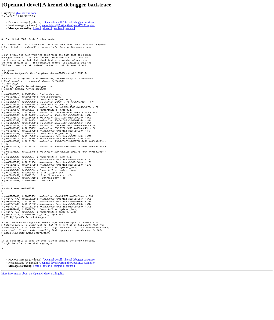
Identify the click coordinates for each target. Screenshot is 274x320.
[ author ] (69, 28)
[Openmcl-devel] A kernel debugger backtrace (69, 22)
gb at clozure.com (26, 13)
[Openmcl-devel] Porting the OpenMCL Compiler (66, 25)
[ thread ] (47, 28)
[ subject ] (58, 28)
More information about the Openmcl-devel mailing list (32, 316)
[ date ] (37, 28)
